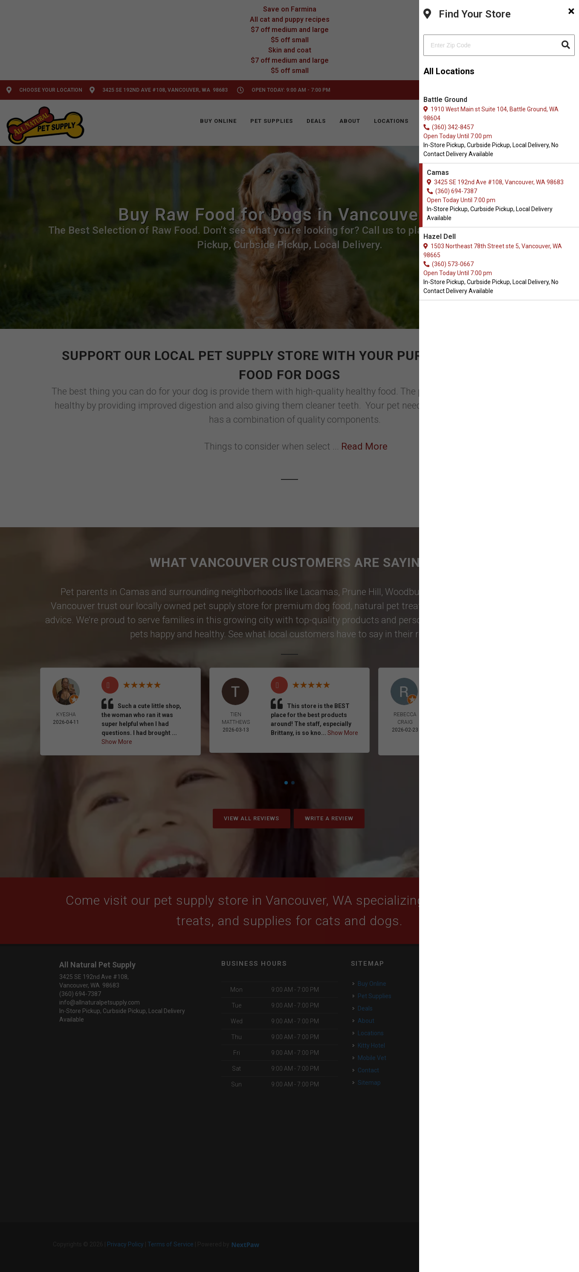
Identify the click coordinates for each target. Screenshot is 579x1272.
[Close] (571, 11)
